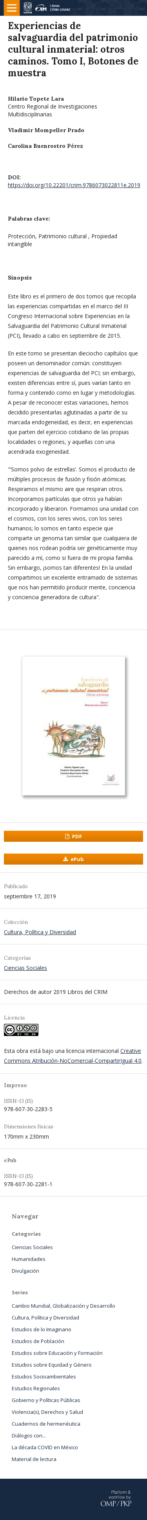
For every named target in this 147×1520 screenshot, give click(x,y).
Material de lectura (34, 1459)
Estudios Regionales (36, 1388)
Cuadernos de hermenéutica (46, 1423)
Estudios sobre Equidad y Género (52, 1364)
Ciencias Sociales (25, 968)
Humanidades (28, 1258)
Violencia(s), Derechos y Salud (47, 1411)
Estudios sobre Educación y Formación (57, 1352)
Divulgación (25, 1270)
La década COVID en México (45, 1447)
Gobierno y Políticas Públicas (46, 1400)
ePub (76, 859)
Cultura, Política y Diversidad (40, 932)
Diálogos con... (29, 1435)
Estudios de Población (38, 1341)
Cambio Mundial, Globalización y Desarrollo (63, 1305)
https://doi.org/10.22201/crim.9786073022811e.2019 (74, 185)
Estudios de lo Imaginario (41, 1329)
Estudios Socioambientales (44, 1376)
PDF (76, 836)
